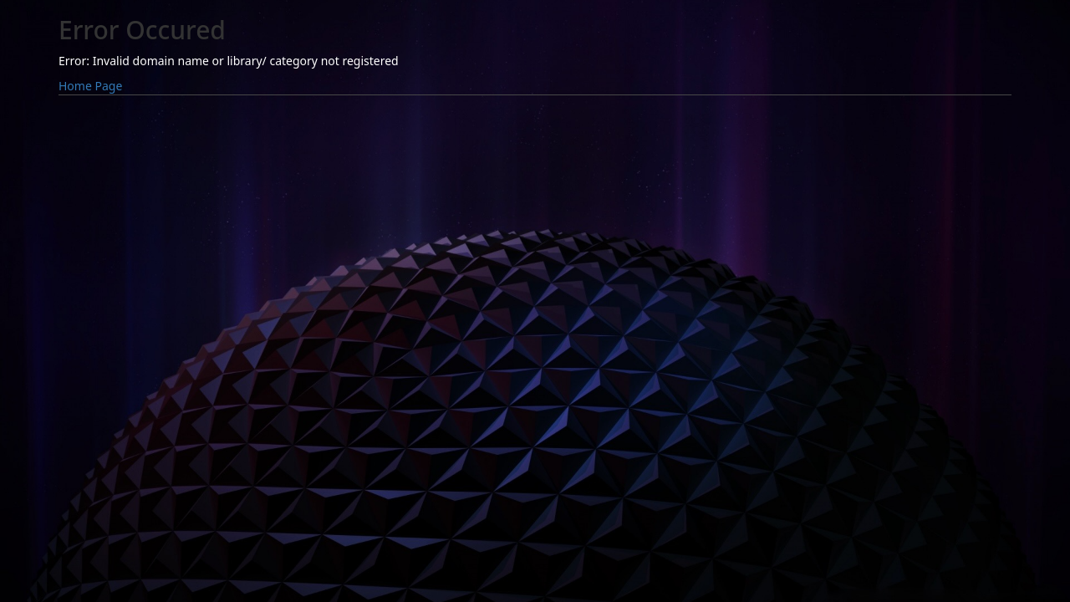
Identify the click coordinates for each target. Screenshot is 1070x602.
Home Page (90, 85)
